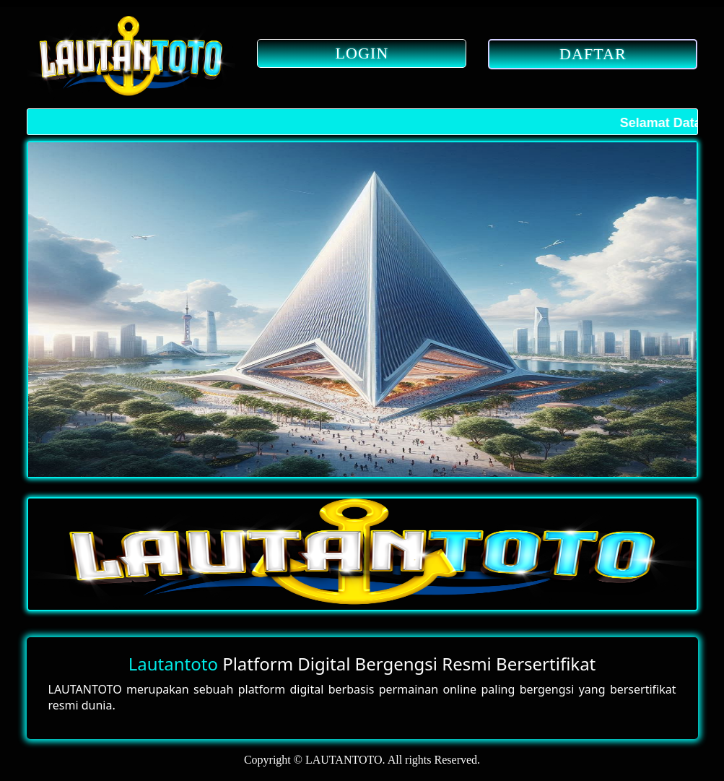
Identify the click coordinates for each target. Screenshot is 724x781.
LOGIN (362, 53)
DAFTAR (593, 54)
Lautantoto (173, 664)
